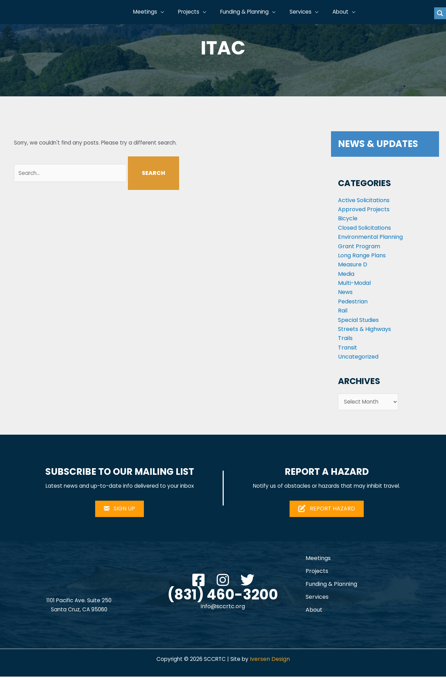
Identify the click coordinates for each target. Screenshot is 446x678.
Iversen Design (271, 660)
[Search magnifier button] (440, 13)
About (314, 611)
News (345, 292)
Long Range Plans (362, 255)
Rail (342, 311)
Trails (345, 338)
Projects (317, 572)
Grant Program (359, 246)
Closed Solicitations (364, 228)
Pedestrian (353, 301)
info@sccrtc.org (223, 608)
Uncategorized (358, 357)
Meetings (318, 559)
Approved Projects (364, 209)
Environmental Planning (370, 237)
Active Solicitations (364, 200)
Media (346, 274)
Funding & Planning (331, 585)
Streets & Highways (364, 329)
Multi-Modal (354, 283)
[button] (169, 12)
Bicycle (347, 218)
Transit (347, 348)
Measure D (352, 264)
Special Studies (358, 320)
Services (317, 598)
